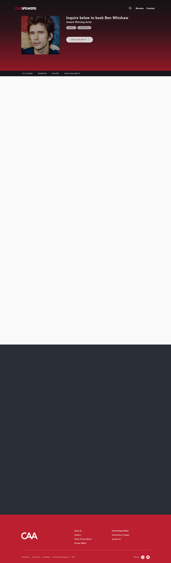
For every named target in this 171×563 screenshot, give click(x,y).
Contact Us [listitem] (116, 539)
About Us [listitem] (78, 531)
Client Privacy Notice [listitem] (83, 539)
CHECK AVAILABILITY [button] (80, 40)
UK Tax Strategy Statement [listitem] (60, 557)
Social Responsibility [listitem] (120, 531)
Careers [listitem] (77, 535)
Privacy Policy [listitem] (25, 557)
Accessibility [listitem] (46, 557)
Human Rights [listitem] (80, 543)
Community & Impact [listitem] (120, 535)
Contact (150, 8)
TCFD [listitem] (73, 557)
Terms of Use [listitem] (36, 557)
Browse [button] (140, 8)
